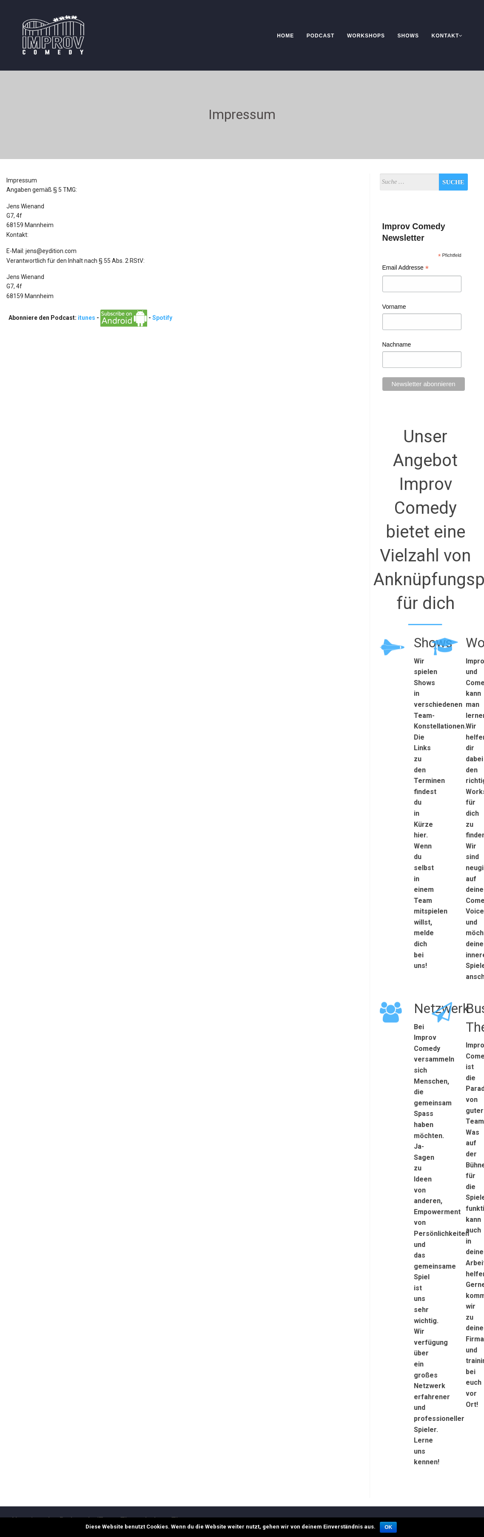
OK (388, 1527)
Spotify (162, 317)
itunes (86, 317)
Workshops (366, 36)
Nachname (396, 344)
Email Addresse (405, 268)
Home (285, 36)
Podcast (321, 36)
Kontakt (447, 36)
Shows (408, 36)
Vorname (394, 306)
